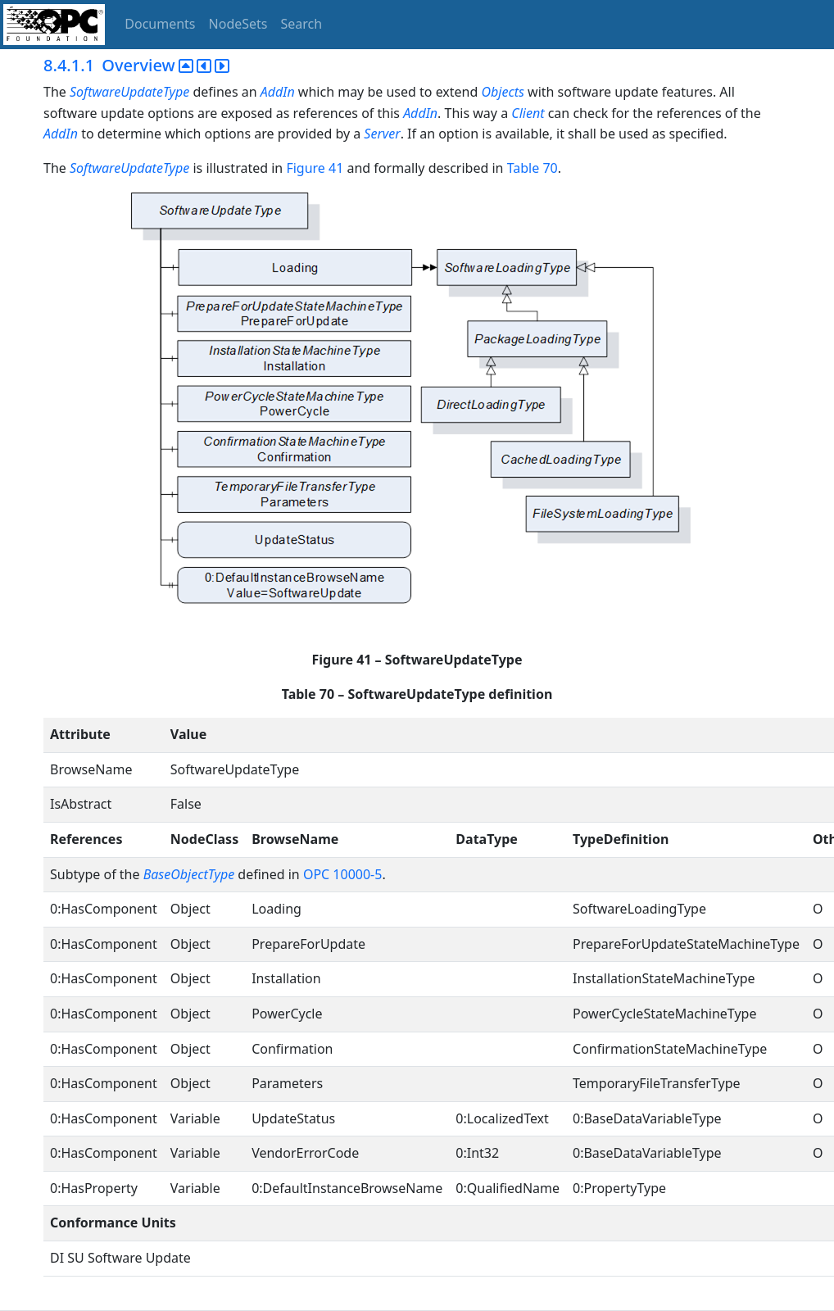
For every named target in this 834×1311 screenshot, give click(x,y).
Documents (160, 24)
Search (302, 24)
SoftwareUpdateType (129, 92)
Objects (503, 92)
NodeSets (238, 24)
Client (527, 113)
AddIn (278, 92)
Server (382, 134)
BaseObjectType (188, 874)
